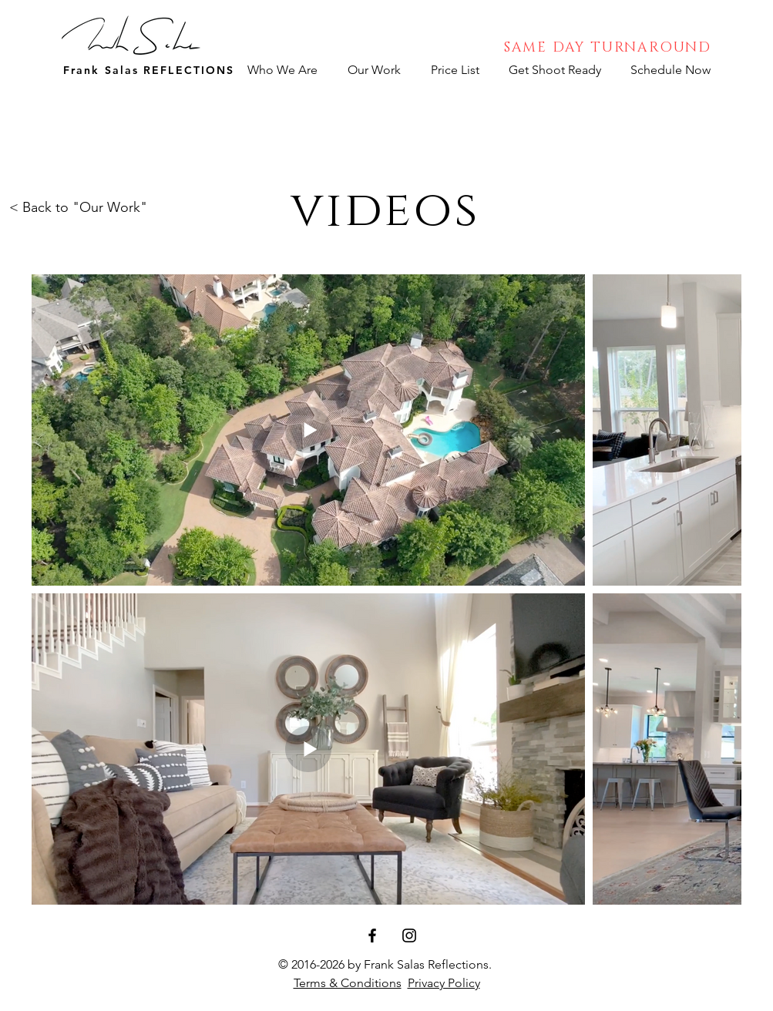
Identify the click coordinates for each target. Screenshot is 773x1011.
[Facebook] (372, 935)
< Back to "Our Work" (78, 207)
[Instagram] (409, 935)
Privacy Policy (444, 983)
